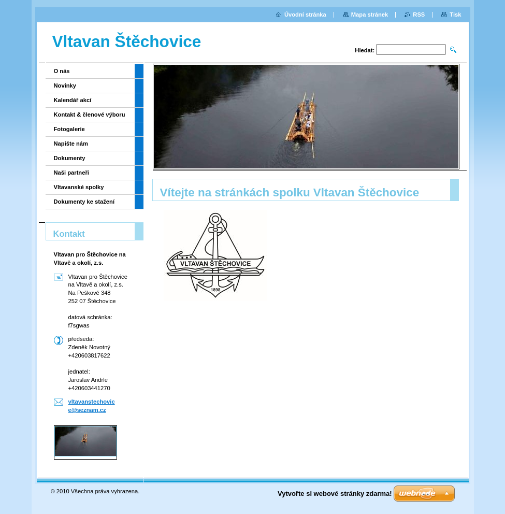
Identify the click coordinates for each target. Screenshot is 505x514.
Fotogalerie (69, 129)
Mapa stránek (369, 14)
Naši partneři (71, 172)
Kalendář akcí (73, 100)
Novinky (65, 85)
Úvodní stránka (305, 14)
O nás (62, 71)
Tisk (455, 14)
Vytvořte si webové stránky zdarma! (335, 493)
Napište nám (71, 143)
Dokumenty (69, 158)
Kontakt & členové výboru (89, 114)
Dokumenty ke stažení (84, 201)
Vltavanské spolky (79, 187)
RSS (419, 14)
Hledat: (364, 50)
